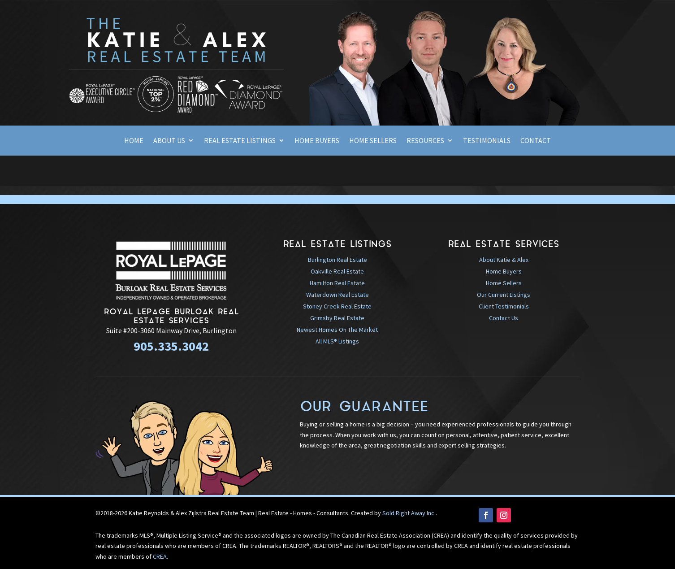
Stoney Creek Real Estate (337, 306)
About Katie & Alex (503, 260)
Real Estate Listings (240, 140)
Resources (425, 140)
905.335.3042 (171, 346)
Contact (535, 140)
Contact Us (503, 318)
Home (133, 140)
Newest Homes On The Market (337, 330)
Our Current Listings (503, 295)
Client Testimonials (504, 306)
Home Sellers (373, 140)
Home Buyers (316, 140)
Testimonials (487, 140)
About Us (169, 140)
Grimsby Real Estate (337, 318)
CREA (160, 556)
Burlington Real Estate (337, 260)
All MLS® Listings (337, 341)
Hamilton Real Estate (337, 283)
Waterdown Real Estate (337, 295)
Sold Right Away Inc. (409, 513)
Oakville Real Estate (337, 271)
